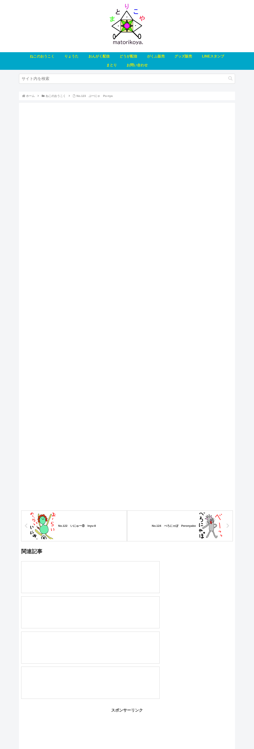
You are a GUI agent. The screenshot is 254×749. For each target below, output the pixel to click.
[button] (230, 78)
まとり (190, 735)
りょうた (68, 735)
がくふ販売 (129, 735)
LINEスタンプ (171, 735)
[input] (127, 79)
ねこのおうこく (46, 735)
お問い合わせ (209, 735)
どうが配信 (109, 735)
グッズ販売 (149, 735)
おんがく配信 (88, 735)
